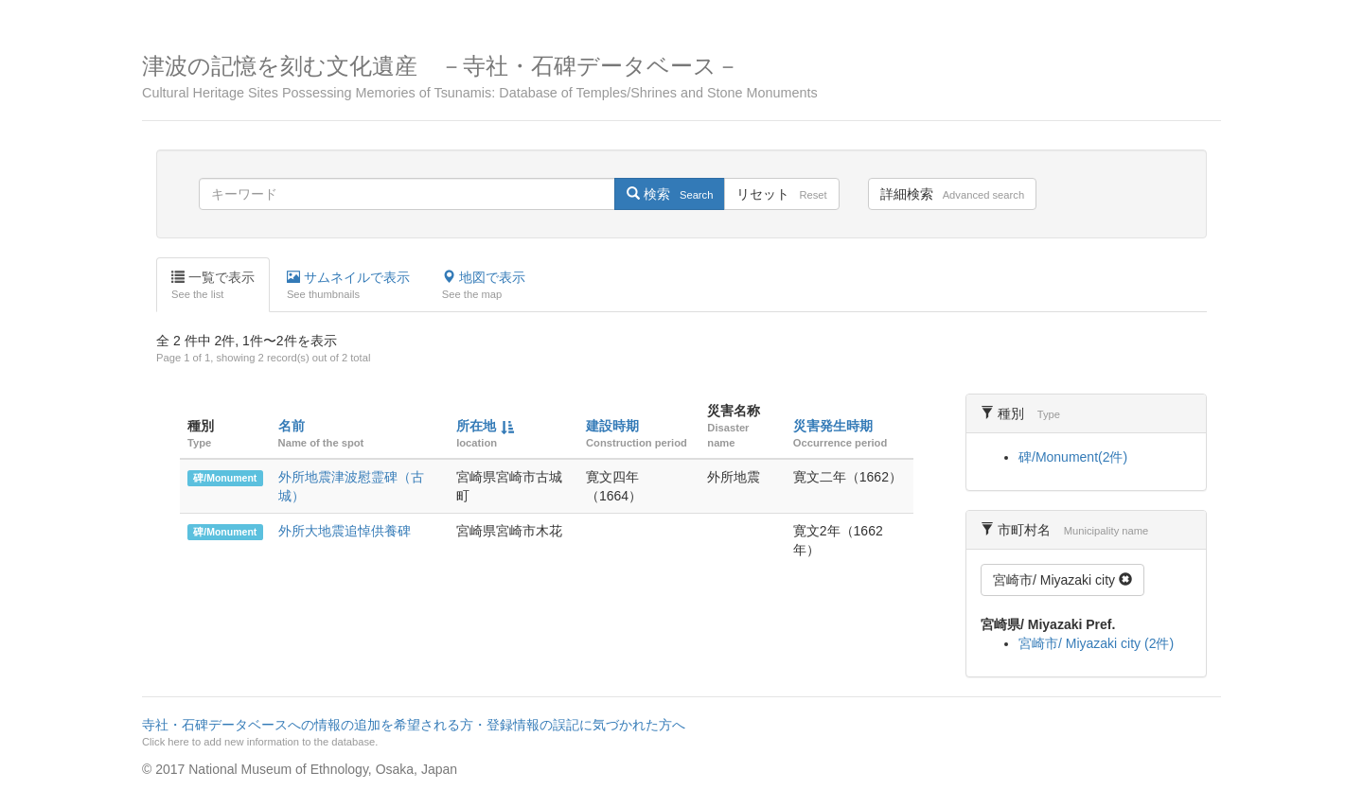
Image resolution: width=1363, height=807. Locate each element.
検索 (670, 194)
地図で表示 (483, 286)
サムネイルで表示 (348, 286)
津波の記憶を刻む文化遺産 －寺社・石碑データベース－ (681, 77)
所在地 (476, 425)
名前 (291, 425)
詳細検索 (952, 194)
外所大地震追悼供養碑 (344, 530)
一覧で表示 (213, 286)
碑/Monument (225, 477)
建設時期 (612, 425)
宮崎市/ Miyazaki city (1062, 580)
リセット (781, 194)
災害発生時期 (833, 425)
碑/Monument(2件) (1072, 457)
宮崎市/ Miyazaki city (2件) (1096, 643)
